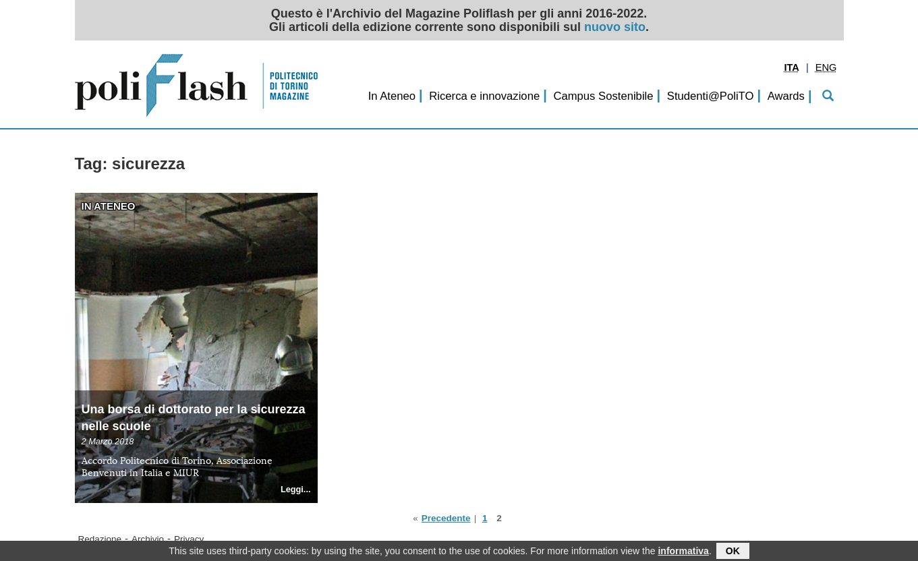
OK (733, 552)
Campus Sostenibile (603, 96)
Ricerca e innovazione (484, 96)
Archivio (148, 539)
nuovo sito (615, 27)
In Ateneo (391, 96)
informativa (683, 552)
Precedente (446, 518)
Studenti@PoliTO (710, 96)
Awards (786, 96)
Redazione (100, 539)
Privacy (189, 539)
